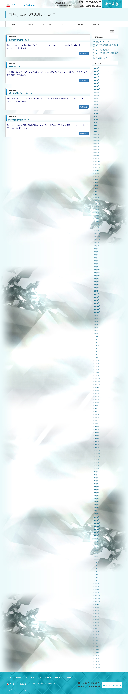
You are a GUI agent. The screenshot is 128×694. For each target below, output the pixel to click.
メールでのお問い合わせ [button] (112, 685)
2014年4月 (96, 511)
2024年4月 (96, 149)
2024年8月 (96, 137)
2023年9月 (96, 170)
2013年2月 (96, 553)
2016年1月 (96, 448)
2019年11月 (96, 309)
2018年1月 (96, 375)
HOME (14, 24)
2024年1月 (96, 158)
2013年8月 (96, 535)
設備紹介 (30, 24)
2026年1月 (96, 86)
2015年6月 (96, 469)
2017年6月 (96, 396)
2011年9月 (96, 604)
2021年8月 (96, 246)
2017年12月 (96, 378)
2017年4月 (96, 402)
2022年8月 (96, 209)
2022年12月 (96, 197)
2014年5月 (96, 508)
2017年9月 (96, 387)
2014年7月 (96, 502)
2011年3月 (96, 622)
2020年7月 (96, 285)
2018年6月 (96, 360)
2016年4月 (96, 438)
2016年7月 (96, 429)
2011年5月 (96, 616)
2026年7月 (96, 68)
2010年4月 (96, 652)
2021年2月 (96, 264)
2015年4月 (96, 475)
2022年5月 (96, 218)
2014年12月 (96, 487)
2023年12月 (96, 161)
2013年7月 (96, 538)
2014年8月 (96, 499)
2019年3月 (96, 333)
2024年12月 (96, 125)
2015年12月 (96, 451)
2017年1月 (96, 411)
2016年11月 (96, 417)
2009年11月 (96, 667)
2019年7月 (96, 321)
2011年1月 (96, 628)
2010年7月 (96, 643)
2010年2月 (96, 658)
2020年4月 (96, 294)
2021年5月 (96, 255)
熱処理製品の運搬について (101, 42)
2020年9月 (96, 279)
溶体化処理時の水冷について (18, 120)
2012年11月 (96, 562)
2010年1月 (96, 661)
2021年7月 (96, 249)
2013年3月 (96, 550)
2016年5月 (96, 435)
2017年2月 (96, 408)
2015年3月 (96, 478)
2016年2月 (96, 444)
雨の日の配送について (100, 58)
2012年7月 (96, 574)
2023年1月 (96, 194)
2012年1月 (96, 592)
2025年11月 (96, 92)
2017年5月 (96, 399)
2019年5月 (96, 327)
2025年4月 (96, 113)
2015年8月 (96, 463)
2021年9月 (96, 243)
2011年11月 (96, 598)
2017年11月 (96, 381)
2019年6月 (96, 324)
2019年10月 (96, 312)
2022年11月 (96, 200)
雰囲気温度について (15, 66)
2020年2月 (96, 300)
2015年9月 (96, 460)
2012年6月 (96, 577)
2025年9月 (96, 98)
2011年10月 (96, 601)
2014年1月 (96, 520)
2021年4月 (96, 258)
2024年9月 (96, 134)
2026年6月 (96, 71)
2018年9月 (96, 351)
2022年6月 (96, 215)
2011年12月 (96, 595)
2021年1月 (96, 267)
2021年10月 (96, 240)
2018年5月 (96, 363)
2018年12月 (96, 342)
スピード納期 (47, 24)
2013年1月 (96, 556)
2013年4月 (96, 547)
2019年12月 (96, 306)
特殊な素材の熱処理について (18, 40)
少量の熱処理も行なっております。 (21, 93)
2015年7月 (96, 466)
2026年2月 (96, 83)
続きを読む (83, 53)
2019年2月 (96, 336)
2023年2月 (96, 191)
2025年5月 (96, 110)
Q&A (64, 24)
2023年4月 (96, 185)
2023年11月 (96, 164)
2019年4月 (96, 330)
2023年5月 (96, 182)
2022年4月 (96, 221)
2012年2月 (96, 589)
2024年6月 (96, 143)
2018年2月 (96, 372)
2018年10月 (96, 348)
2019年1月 (96, 339)
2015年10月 (96, 457)
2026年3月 (96, 80)
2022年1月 (96, 231)
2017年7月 (96, 393)
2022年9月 (96, 206)
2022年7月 (96, 212)
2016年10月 (96, 420)
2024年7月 (96, 140)
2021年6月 (96, 252)
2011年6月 (96, 613)
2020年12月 (96, 270)
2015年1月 (96, 484)
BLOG (114, 24)
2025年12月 (96, 89)
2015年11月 (96, 454)
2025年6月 (96, 107)
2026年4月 (96, 77)
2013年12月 (96, 523)
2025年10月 (96, 95)
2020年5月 (96, 291)
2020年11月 (96, 273)
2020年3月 (96, 297)
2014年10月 (96, 493)
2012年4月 (96, 583)
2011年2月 (96, 625)
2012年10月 (96, 565)
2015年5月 (96, 472)
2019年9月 (96, 315)
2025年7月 (96, 104)
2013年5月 (96, 544)
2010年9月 (96, 640)
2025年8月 (96, 101)
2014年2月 (96, 517)
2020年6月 (96, 288)
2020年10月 (96, 276)
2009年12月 (96, 664)
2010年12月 (96, 631)
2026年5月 (96, 74)
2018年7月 (96, 357)
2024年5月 (96, 146)
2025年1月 (96, 122)
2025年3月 (96, 116)
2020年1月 (96, 303)
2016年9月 (96, 423)
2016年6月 (96, 432)
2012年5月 (96, 580)
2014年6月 (96, 505)
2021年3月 (96, 261)
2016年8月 (96, 426)
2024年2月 (96, 155)
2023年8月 (96, 173)
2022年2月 (96, 228)
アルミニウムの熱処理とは (101, 50)
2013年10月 (96, 529)
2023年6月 (96, 179)
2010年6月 (96, 646)
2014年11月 (96, 490)
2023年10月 (96, 167)
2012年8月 (96, 571)
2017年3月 (96, 405)
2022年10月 (96, 203)
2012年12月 (96, 559)
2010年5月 (96, 649)
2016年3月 (96, 441)
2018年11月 (96, 345)
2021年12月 (96, 234)
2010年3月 (96, 655)
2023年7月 (96, 176)
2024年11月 (96, 128)
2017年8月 (96, 390)
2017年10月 (96, 384)
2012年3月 (96, 586)
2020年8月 (96, 282)
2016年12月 (96, 414)
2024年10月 (96, 131)
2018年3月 (96, 369)
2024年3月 (96, 152)
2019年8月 (96, 318)
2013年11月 (96, 526)
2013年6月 (96, 541)
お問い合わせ (97, 24)
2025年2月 (96, 119)
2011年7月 (96, 610)
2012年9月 (96, 568)
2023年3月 (96, 188)
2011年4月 (96, 619)
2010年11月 (96, 634)
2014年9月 (96, 496)
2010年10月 (96, 637)
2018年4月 (96, 366)
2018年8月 (96, 354)
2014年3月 (96, 514)
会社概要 (81, 24)
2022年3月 (96, 225)
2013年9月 (96, 532)
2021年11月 (96, 237)
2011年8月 (96, 607)
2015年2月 (96, 481)
